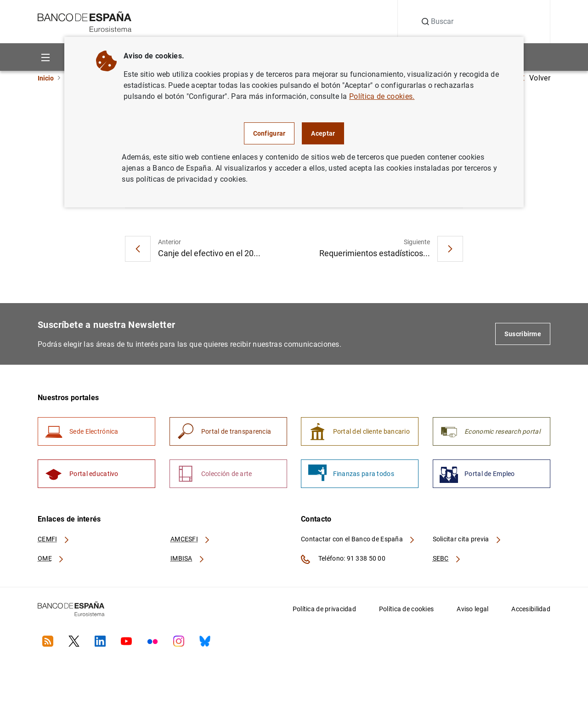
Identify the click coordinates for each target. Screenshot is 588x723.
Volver (535, 78)
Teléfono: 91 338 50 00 (343, 563)
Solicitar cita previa (467, 543)
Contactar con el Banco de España (358, 543)
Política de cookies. (381, 96)
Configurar (269, 133)
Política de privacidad (324, 612)
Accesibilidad (530, 612)
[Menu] (45, 57)
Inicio (46, 78)
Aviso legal (472, 612)
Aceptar (323, 133)
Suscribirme (522, 335)
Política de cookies (406, 612)
